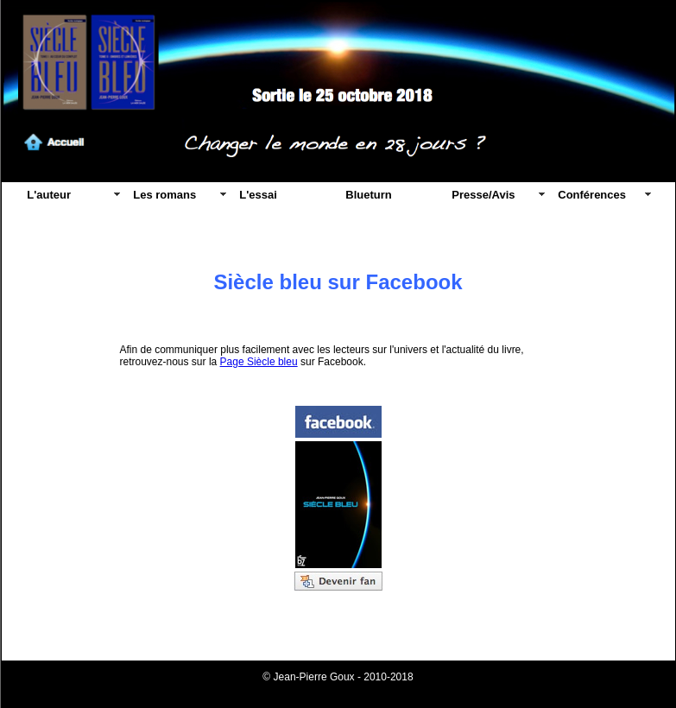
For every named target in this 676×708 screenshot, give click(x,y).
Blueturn (368, 194)
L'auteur (49, 194)
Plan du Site (338, 689)
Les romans (164, 194)
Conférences (592, 194)
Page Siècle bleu (259, 362)
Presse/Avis (483, 194)
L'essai (258, 194)
